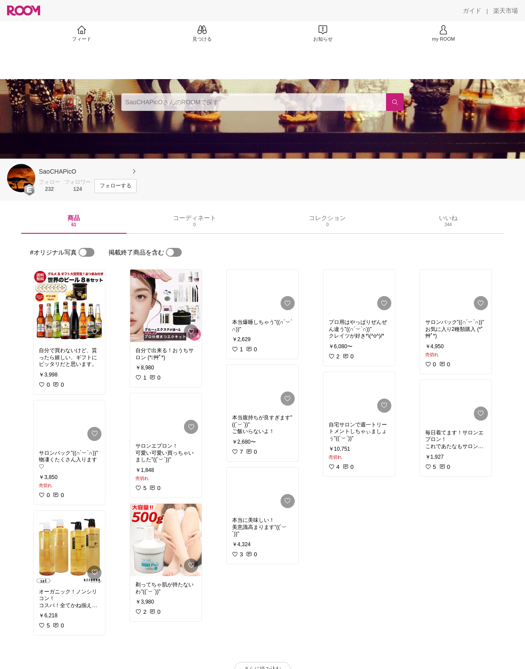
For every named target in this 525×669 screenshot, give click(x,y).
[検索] (395, 102)
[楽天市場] (505, 11)
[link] (69, 306)
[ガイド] (472, 11)
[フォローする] (115, 186)
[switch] (86, 252)
